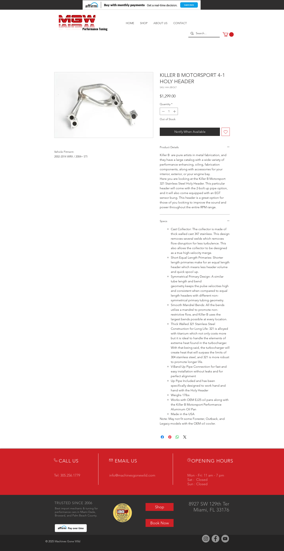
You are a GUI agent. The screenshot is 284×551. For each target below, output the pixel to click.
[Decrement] (162, 111)
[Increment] (174, 111)
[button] (228, 34)
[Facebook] (215, 539)
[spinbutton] (168, 111)
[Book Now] (160, 523)
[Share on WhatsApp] (177, 437)
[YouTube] (225, 539)
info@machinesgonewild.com (132, 475)
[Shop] (160, 507)
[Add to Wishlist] (225, 132)
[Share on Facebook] (162, 437)
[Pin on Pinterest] (169, 437)
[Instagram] (206, 539)
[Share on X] (184, 437)
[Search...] (203, 33)
